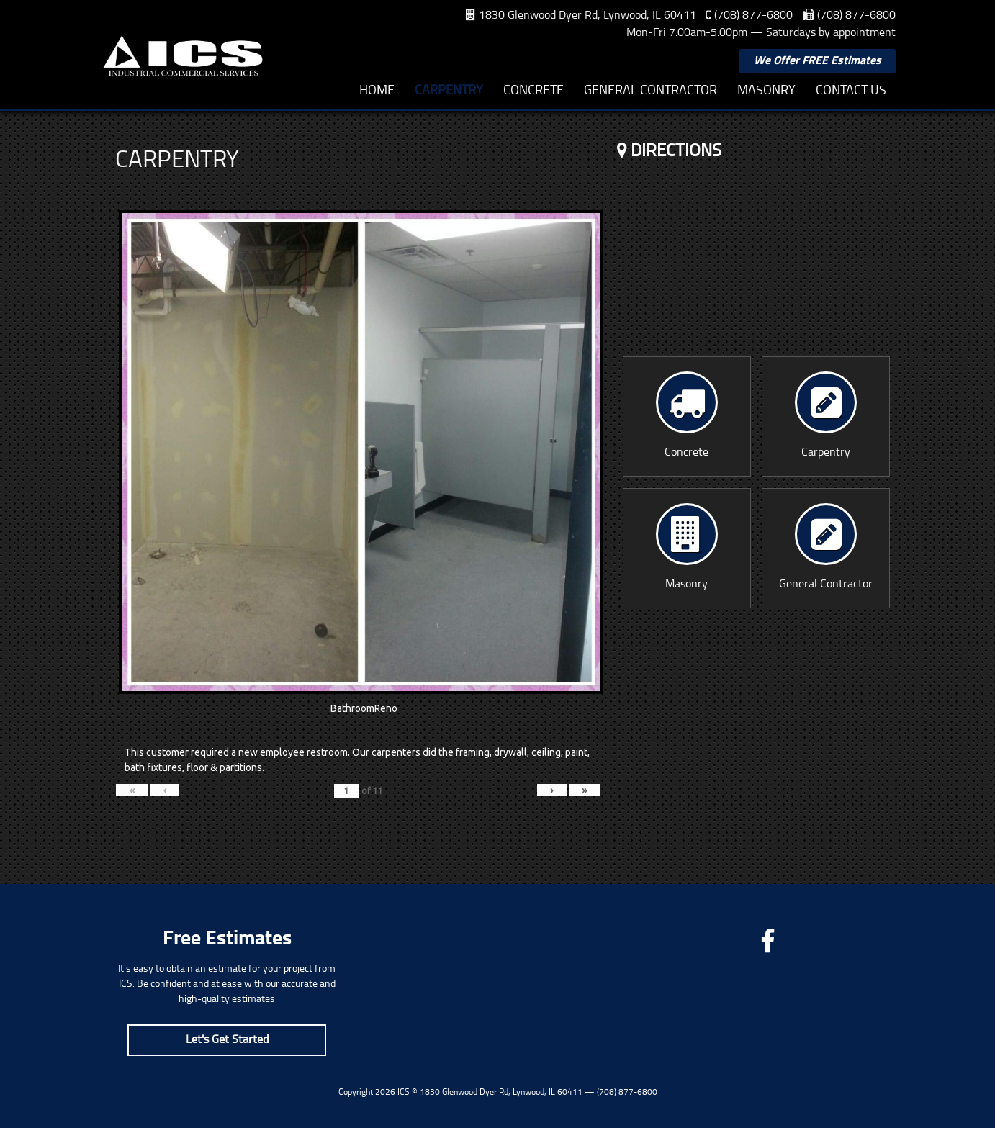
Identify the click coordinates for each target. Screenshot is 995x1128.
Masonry (766, 91)
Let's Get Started (227, 1040)
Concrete (533, 91)
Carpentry (449, 91)
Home (377, 91)
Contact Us (851, 91)
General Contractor (650, 91)
